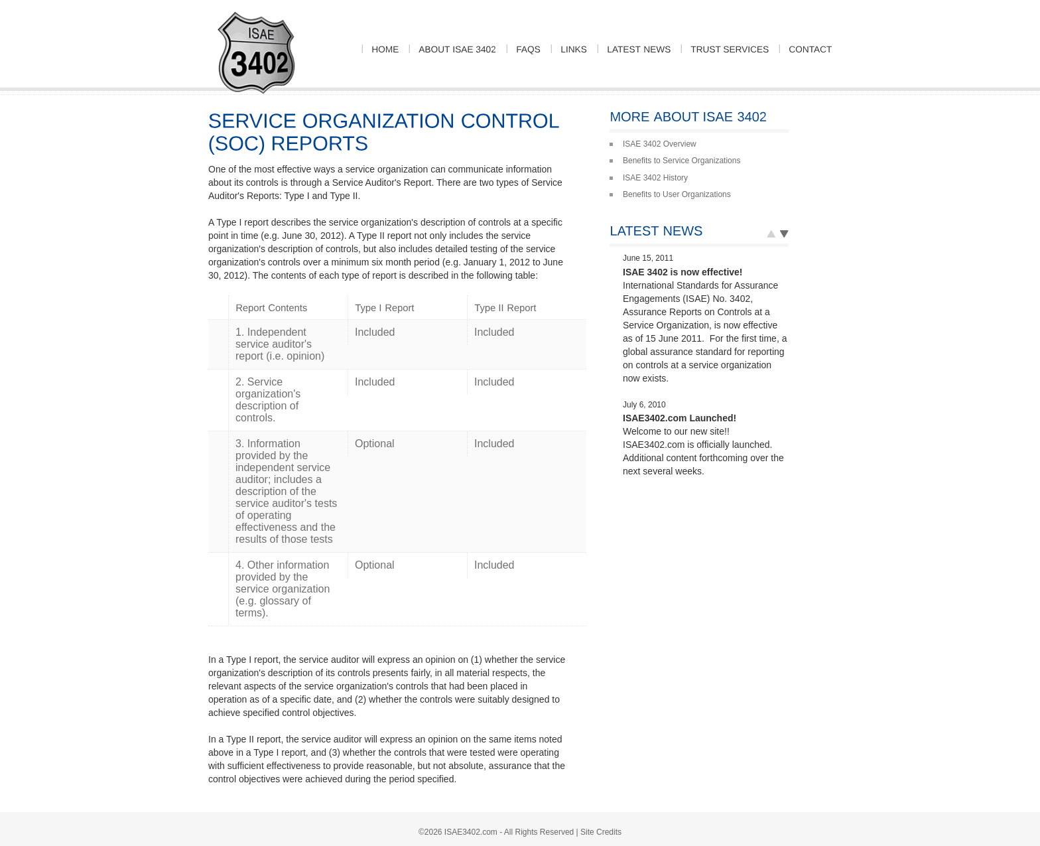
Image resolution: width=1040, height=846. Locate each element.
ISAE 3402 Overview (659, 144)
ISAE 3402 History (655, 177)
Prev (784, 237)
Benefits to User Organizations (677, 194)
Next (771, 237)
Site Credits (600, 832)
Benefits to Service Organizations (681, 160)
